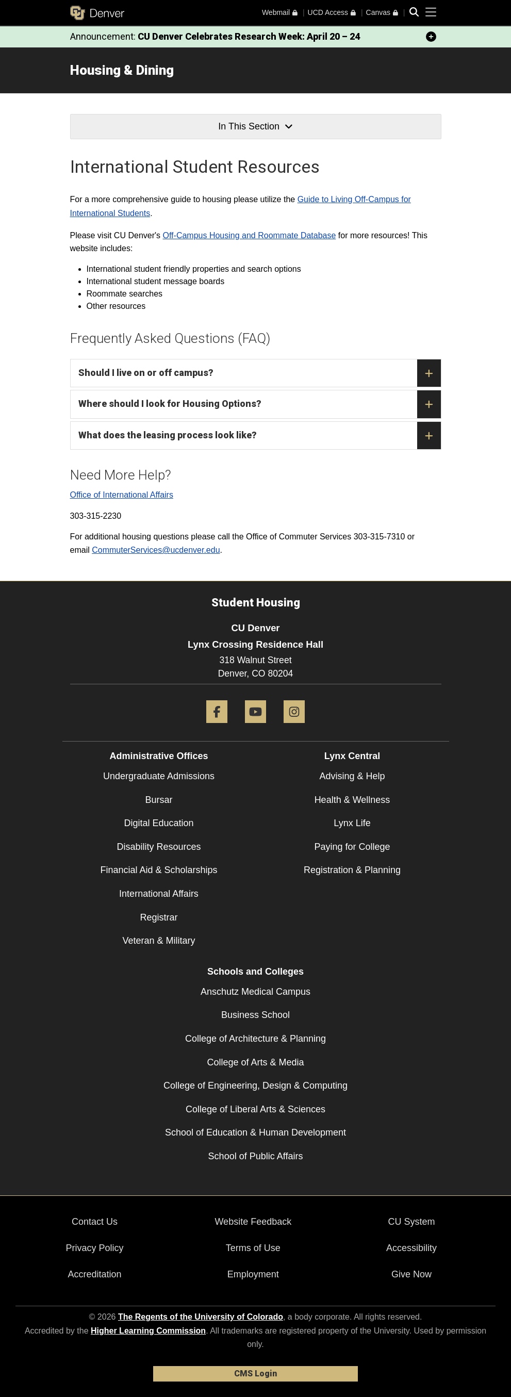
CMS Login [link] (255, 1373)
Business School (255, 1015)
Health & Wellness (352, 800)
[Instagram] (294, 726)
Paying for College (352, 847)
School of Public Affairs (255, 1156)
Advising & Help (352, 776)
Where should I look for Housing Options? (259, 404)
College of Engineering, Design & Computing (255, 1085)
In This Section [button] (255, 126)
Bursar (158, 800)
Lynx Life (352, 823)
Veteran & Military (158, 940)
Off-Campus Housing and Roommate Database (249, 235)
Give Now (411, 1274)
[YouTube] (255, 726)
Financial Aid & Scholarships (158, 870)
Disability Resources (159, 847)
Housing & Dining (122, 70)
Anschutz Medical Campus (255, 992)
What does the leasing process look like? (259, 436)
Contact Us (95, 1222)
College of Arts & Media (255, 1062)
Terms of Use (253, 1248)
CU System (411, 1222)
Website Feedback (253, 1222)
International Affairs (159, 894)
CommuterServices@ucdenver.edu (156, 550)
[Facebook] (217, 726)
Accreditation (95, 1274)
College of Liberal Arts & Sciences (255, 1109)
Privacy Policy (95, 1248)
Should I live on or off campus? (259, 373)
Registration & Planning (352, 870)
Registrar (158, 917)
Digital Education (158, 823)
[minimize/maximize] (431, 36)
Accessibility (411, 1248)
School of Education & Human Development (255, 1132)
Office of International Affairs (121, 494)
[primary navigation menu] (431, 12)
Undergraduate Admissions (159, 776)
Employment (253, 1274)
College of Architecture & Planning (255, 1038)
